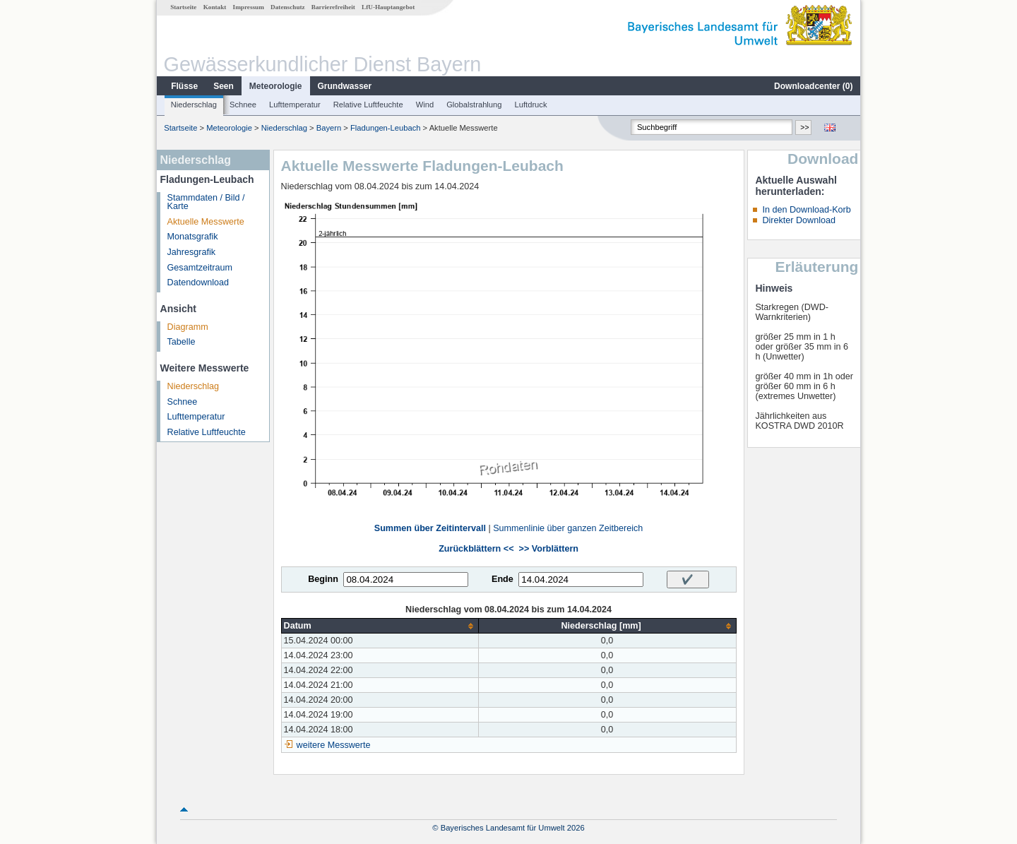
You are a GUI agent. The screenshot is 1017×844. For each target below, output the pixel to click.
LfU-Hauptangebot (388, 7)
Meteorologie (275, 86)
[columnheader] (379, 626)
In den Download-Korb (806, 210)
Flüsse (184, 86)
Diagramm (187, 327)
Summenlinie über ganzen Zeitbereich (568, 528)
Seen (223, 86)
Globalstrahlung (473, 104)
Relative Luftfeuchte (368, 104)
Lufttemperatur (295, 104)
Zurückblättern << (476, 549)
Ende (502, 579)
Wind (425, 104)
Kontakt (215, 7)
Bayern (328, 128)
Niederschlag (194, 104)
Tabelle (181, 342)
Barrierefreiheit (333, 7)
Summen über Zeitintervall (430, 528)
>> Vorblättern (548, 549)
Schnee (243, 104)
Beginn (323, 579)
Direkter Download (798, 220)
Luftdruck (531, 104)
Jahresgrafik (191, 252)
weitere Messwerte (334, 745)
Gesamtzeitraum (199, 268)
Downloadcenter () (813, 86)
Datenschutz (287, 7)
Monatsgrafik (192, 237)
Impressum (248, 7)
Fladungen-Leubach (385, 128)
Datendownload (198, 282)
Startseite (183, 7)
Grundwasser (345, 86)
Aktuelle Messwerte (205, 222)
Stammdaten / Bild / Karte (206, 202)
